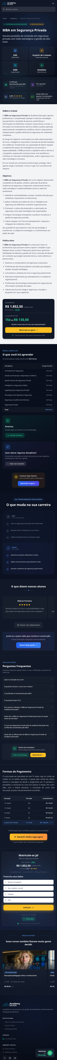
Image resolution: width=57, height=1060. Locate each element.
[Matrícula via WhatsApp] (45, 1053)
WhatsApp (28, 919)
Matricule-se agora (28, 330)
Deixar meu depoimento (28, 625)
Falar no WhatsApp (20, 755)
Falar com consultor (15, 464)
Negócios (13, 18)
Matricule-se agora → (28, 483)
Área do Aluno (9, 1049)
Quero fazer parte (28, 645)
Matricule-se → (38, 755)
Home (5, 18)
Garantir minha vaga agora (28, 837)
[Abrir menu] (53, 3)
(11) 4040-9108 (9, 1039)
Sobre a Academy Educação (13, 1022)
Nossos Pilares (9, 1025)
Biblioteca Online (10, 1052)
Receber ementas (14, 435)
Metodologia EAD (10, 1029)
